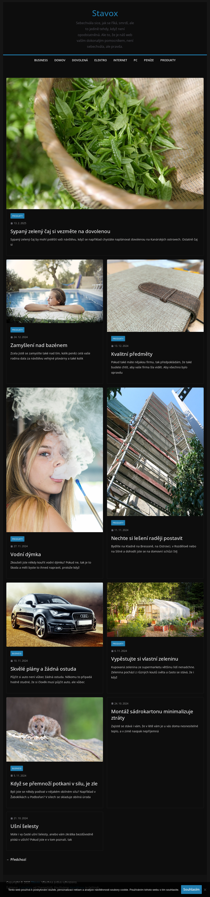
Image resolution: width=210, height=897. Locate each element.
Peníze (149, 60)
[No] (205, 890)
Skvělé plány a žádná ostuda (43, 668)
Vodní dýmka (25, 554)
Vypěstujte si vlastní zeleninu (144, 658)
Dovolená (80, 60)
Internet (120, 60)
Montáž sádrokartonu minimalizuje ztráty (152, 714)
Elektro (100, 60)
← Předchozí (16, 859)
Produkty (168, 60)
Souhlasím (191, 889)
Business (41, 60)
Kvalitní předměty (131, 353)
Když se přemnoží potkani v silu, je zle (54, 783)
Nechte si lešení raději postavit (147, 538)
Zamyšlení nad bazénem (38, 345)
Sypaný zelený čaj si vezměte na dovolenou (60, 231)
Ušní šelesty (24, 826)
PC (135, 60)
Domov (59, 60)
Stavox (105, 13)
